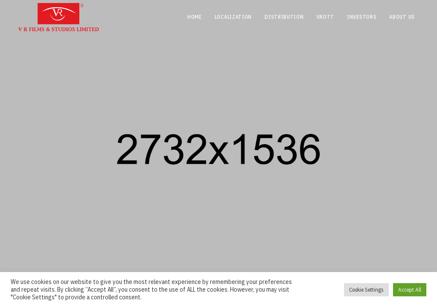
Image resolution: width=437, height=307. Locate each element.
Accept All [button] (409, 289)
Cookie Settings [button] (366, 289)
